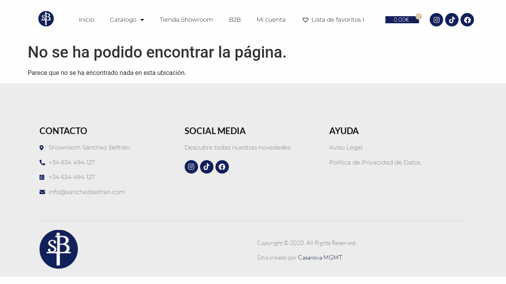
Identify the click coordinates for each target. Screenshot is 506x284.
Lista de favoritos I (334, 20)
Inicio (86, 19)
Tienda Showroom (186, 19)
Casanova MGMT (320, 257)
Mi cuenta (271, 19)
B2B (235, 19)
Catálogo (127, 20)
